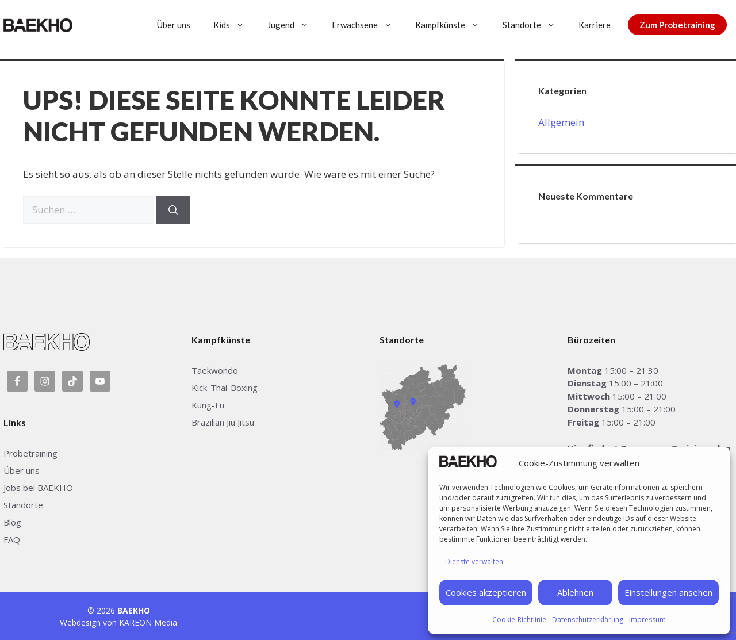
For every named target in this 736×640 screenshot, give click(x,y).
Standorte (535, 24)
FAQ (11, 539)
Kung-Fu (207, 405)
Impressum (647, 619)
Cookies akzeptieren (486, 592)
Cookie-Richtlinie (519, 619)
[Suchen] (173, 210)
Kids (234, 24)
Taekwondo (214, 370)
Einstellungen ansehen (668, 592)
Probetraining (30, 453)
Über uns (173, 25)
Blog (12, 522)
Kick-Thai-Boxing (224, 387)
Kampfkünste (453, 24)
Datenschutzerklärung (587, 619)
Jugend (293, 24)
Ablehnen (575, 592)
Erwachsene (368, 24)
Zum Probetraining (677, 25)
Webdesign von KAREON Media (118, 622)
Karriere (594, 25)
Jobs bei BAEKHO (38, 487)
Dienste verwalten (474, 561)
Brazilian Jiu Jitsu (222, 422)
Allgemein (561, 122)
